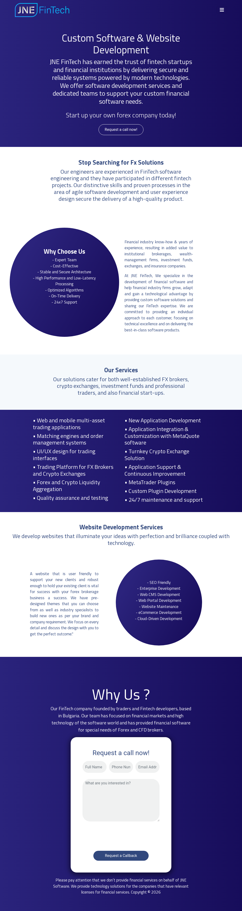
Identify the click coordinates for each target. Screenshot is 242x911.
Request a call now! (121, 129)
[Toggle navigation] (222, 9)
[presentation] (118, 834)
